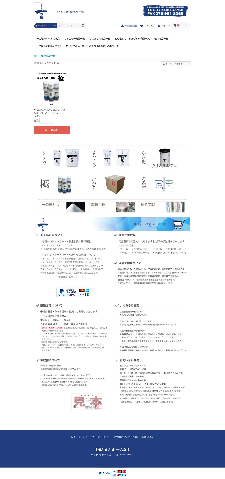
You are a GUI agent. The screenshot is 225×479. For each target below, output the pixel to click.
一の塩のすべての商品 (48, 38)
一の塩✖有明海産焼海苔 (49, 46)
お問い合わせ (148, 437)
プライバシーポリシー (101, 437)
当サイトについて (79, 437)
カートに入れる (52, 130)
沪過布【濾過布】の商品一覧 (104, 46)
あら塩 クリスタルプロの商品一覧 (132, 38)
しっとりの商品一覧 (74, 38)
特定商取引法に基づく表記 (126, 437)
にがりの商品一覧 (75, 46)
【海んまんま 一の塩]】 (36, 2)
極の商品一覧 (161, 38)
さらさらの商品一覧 (99, 38)
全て (36, 55)
